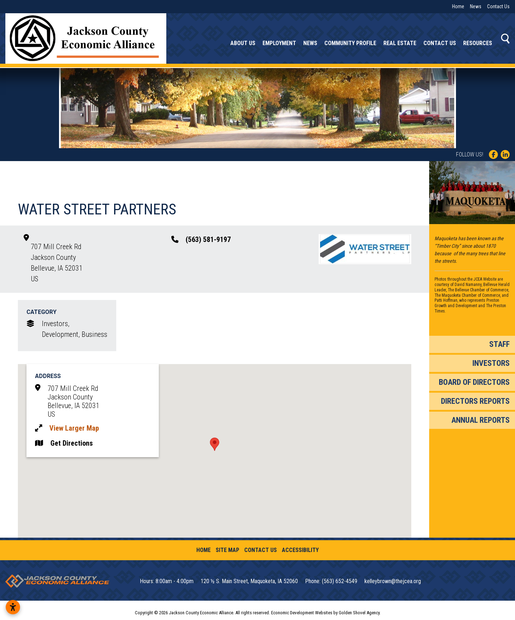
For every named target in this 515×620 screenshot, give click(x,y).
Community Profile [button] (350, 43)
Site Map (227, 550)
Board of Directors (474, 382)
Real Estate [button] (399, 43)
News (475, 6)
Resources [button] (477, 43)
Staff (499, 344)
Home (458, 6)
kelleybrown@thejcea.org (392, 581)
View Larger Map (74, 428)
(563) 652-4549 (340, 581)
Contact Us (498, 6)
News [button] (310, 43)
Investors (491, 363)
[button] (214, 444)
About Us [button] (242, 43)
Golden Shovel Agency (359, 612)
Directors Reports (475, 401)
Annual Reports (480, 420)
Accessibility (300, 550)
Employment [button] (279, 43)
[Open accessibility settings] (13, 607)
